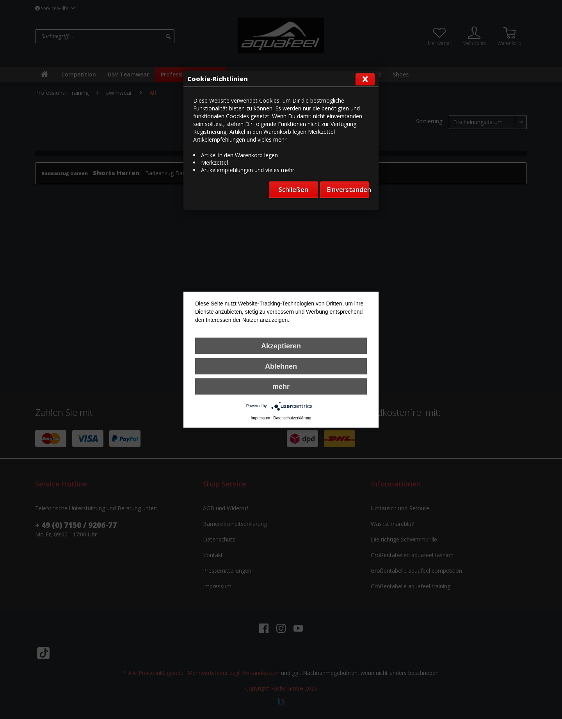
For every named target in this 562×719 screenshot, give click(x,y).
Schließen (293, 189)
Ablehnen (281, 366)
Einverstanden (348, 189)
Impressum (260, 417)
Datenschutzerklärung (292, 417)
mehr (281, 386)
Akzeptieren (281, 346)
